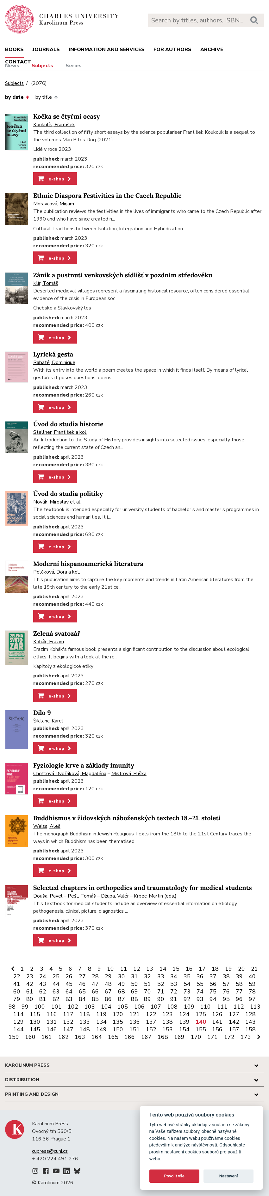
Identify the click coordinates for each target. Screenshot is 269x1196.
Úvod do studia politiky (68, 494)
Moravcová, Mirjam (53, 203)
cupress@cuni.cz (50, 1151)
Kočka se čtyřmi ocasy (66, 117)
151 (134, 1029)
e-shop (55, 179)
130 (35, 1022)
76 (226, 991)
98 (12, 1006)
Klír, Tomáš (45, 283)
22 (16, 976)
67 (108, 991)
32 (147, 976)
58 (239, 984)
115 (35, 1014)
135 (118, 1022)
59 (252, 984)
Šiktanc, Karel (48, 720)
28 (95, 976)
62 (42, 991)
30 (121, 976)
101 (56, 1006)
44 (56, 984)
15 (175, 969)
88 (134, 999)
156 (217, 1029)
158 (250, 1029)
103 (89, 1006)
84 (82, 999)
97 (252, 999)
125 (201, 1014)
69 (134, 991)
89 (147, 999)
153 (167, 1029)
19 (228, 969)
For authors (172, 49)
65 (82, 991)
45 (69, 984)
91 (173, 999)
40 (252, 976)
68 (121, 991)
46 (82, 984)
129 (18, 1022)
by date (17, 97)
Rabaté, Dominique (54, 362)
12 (136, 969)
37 (213, 976)
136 (134, 1022)
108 (172, 1006)
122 (151, 1014)
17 (202, 969)
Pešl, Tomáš (82, 896)
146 (52, 1029)
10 (110, 969)
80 (29, 999)
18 (215, 969)
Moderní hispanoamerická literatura (88, 564)
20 (241, 969)
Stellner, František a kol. (60, 432)
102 (73, 1006)
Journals (46, 49)
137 (151, 1022)
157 (234, 1029)
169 (179, 1037)
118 (84, 1014)
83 (69, 999)
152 (151, 1029)
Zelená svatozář (56, 634)
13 (149, 969)
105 (122, 1006)
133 (84, 1022)
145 (35, 1029)
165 (113, 1037)
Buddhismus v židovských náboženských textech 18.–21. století (127, 818)
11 (123, 969)
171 (212, 1037)
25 (56, 976)
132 (68, 1022)
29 (108, 976)
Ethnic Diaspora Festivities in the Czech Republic (107, 196)
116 (52, 1014)
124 (184, 1014)
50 (134, 984)
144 (18, 1029)
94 (213, 999)
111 (222, 1006)
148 (84, 1029)
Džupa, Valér (115, 896)
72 (173, 991)
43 (42, 984)
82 (56, 999)
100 (39, 1006)
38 (226, 976)
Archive (211, 49)
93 (200, 999)
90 (160, 999)
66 (95, 991)
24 (42, 976)
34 (173, 976)
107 (156, 1006)
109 (189, 1006)
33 (160, 976)
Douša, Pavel (48, 896)
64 (69, 991)
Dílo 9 (42, 713)
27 (82, 976)
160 (30, 1037)
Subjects (42, 65)
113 (255, 1006)
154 (184, 1029)
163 (80, 1037)
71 (160, 991)
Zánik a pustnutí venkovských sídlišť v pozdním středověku (122, 275)
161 (46, 1037)
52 (160, 984)
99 (25, 1006)
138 (167, 1022)
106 (139, 1006)
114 (18, 1014)
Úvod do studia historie (68, 424)
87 (121, 999)
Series (74, 65)
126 (217, 1014)
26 (69, 976)
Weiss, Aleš (46, 826)
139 (184, 1022)
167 (146, 1037)
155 (201, 1029)
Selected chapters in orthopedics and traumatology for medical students (142, 888)
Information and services (107, 49)
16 (189, 969)
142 (234, 1022)
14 (163, 969)
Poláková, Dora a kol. (56, 572)
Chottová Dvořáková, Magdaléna (69, 773)
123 (167, 1014)
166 (129, 1037)
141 (217, 1022)
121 (134, 1014)
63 (56, 991)
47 (95, 984)
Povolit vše (174, 1176)
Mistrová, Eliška (129, 773)
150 (118, 1029)
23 (29, 976)
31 (134, 976)
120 (118, 1014)
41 (16, 984)
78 (252, 991)
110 (205, 1006)
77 (239, 991)
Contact (18, 61)
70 (147, 991)
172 (229, 1037)
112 (239, 1006)
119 (101, 1014)
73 (187, 991)
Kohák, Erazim (48, 641)
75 (213, 991)
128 (250, 1014)
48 (108, 984)
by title (46, 97)
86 (108, 999)
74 (200, 991)
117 (68, 1014)
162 (63, 1037)
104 (106, 1006)
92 (187, 999)
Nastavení (228, 1176)
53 (173, 984)
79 (16, 999)
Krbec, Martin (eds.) (155, 896)
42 (29, 984)
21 (254, 969)
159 (14, 1037)
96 (239, 999)
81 (42, 999)
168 (163, 1037)
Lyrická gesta (53, 354)
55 (200, 984)
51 (147, 984)
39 (239, 976)
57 (226, 984)
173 (246, 1037)
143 (250, 1022)
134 (101, 1022)
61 (29, 991)
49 (121, 984)
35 (187, 976)
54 (187, 984)
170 (196, 1037)
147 (68, 1029)
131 (52, 1022)
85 (95, 999)
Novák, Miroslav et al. (57, 501)
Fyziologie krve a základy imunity (83, 765)
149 (101, 1029)
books (14, 49)
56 (213, 984)
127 (234, 1014)
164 (96, 1037)
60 (16, 991)
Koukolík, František (54, 124)
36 (200, 976)
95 (226, 999)
